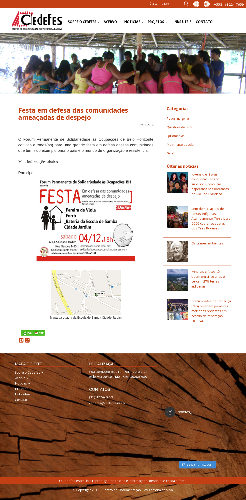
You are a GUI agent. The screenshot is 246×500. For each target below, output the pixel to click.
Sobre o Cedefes (83, 22)
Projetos (157, 22)
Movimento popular (180, 144)
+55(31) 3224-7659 (229, 4)
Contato (204, 22)
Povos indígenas (178, 118)
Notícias (133, 22)
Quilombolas (175, 136)
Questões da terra (179, 127)
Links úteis (181, 22)
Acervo (112, 22)
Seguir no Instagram (197, 465)
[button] (187, 3)
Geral (170, 153)
